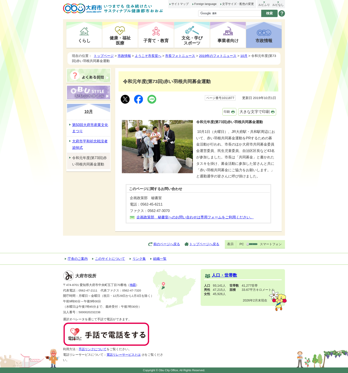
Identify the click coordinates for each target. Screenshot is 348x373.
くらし (84, 40)
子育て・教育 (156, 40)
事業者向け (228, 40)
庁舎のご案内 (78, 258)
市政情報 (263, 40)
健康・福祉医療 (120, 40)
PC (241, 244)
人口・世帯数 (224, 275)
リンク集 (139, 258)
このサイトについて (110, 258)
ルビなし (278, 4)
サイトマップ (180, 4)
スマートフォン (271, 244)
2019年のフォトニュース (218, 56)
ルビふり (264, 4)
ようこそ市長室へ (148, 56)
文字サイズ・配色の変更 (238, 4)
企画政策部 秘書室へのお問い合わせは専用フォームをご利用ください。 (195, 217)
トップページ (104, 56)
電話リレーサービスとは (125, 354)
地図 (133, 285)
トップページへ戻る (204, 244)
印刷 (227, 111)
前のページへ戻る (166, 244)
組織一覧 (159, 258)
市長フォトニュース (180, 56)
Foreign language (205, 4)
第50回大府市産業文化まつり (90, 128)
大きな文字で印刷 (254, 112)
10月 (243, 56)
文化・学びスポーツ (192, 40)
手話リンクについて (93, 349)
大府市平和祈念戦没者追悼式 (90, 144)
